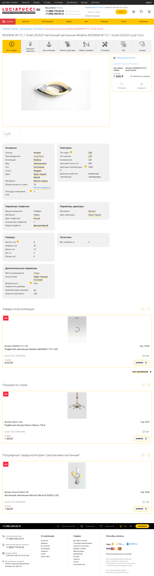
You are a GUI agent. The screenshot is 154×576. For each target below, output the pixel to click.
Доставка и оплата (10, 2)
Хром (36, 174)
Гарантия (25, 2)
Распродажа (45, 548)
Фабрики (44, 543)
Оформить (142, 526)
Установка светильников (82, 543)
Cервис (77, 536)
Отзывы (47, 2)
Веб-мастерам (78, 551)
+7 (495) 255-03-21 (62, 13)
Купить (141, 362)
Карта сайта (45, 556)
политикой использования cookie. (119, 565)
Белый (37, 177)
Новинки (44, 551)
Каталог (7, 21)
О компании (47, 536)
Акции (43, 554)
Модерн (37, 170)
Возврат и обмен (79, 548)
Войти (149, 2)
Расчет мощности (42, 187)
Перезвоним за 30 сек (94, 7)
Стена (36, 273)
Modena (37, 160)
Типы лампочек (79, 564)
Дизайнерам (72, 2)
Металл (37, 181)
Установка (58, 2)
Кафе (36, 276)
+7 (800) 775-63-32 (62, 11)
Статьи (76, 562)
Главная (6, 29)
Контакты (95, 2)
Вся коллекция (142, 372)
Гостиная (38, 279)
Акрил (45, 181)
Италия (37, 152)
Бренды (84, 2)
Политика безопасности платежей (118, 554)
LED (90, 152)
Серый (43, 174)
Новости (76, 559)
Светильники (26, 29)
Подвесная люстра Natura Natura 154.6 (24, 425)
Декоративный (41, 225)
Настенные (38, 29)
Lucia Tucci (39, 156)
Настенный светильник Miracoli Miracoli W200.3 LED (31, 495)
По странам (45, 546)
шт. (123, 526)
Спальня (43, 276)
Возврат (36, 2)
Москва (60, 8)
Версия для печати (126, 58)
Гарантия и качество (81, 546)
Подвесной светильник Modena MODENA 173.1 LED (31, 349)
